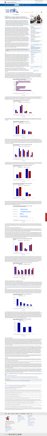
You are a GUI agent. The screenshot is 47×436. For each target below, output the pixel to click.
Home (6, 413)
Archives (22, 12)
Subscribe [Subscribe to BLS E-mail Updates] (42, 1)
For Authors (25, 12)
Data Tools (12, 413)
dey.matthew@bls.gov (33, 27)
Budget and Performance (21, 418)
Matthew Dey (32, 26)
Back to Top (35, 70)
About (29, 12)
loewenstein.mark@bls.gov (33, 31)
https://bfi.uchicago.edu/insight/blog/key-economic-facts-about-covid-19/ (13, 387)
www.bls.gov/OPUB (7, 430)
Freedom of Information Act (31, 418)
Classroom (28, 413)
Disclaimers (29, 420)
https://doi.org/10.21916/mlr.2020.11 (25, 380)
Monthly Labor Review (16, 6)
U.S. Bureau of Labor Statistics (11, 2)
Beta (31, 413)
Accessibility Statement (31, 425)
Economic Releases (23, 413)
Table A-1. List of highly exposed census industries (11, 375)
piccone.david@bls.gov (33, 35)
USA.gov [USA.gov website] (19, 421)
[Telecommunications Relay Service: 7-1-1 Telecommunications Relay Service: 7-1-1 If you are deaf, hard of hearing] (11, 429)
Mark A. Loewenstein (33, 30)
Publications (12, 6)
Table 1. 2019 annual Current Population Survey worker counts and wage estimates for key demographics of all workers (19, 72)
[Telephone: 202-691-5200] (11, 428)
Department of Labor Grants (21, 419)
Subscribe (32, 12)
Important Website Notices (31, 422)
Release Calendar (38, 1)
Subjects (9, 413)
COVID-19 (32, 55)
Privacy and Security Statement (32, 419)
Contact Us (6, 431)
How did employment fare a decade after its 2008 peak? (36, 50)
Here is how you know (18, 0)
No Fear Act (19, 420)
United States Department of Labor (39, 0)
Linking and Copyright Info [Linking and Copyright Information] (31, 421)
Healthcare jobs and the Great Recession (35, 52)
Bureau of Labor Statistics (7, 6)
